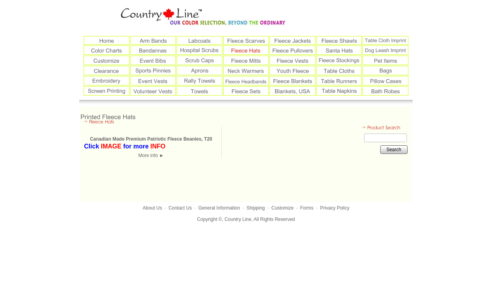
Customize (283, 208)
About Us (152, 208)
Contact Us (180, 208)
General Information (219, 208)
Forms (306, 208)
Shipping (255, 208)
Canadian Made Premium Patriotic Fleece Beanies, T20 (151, 139)
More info (151, 155)
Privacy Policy (335, 208)
